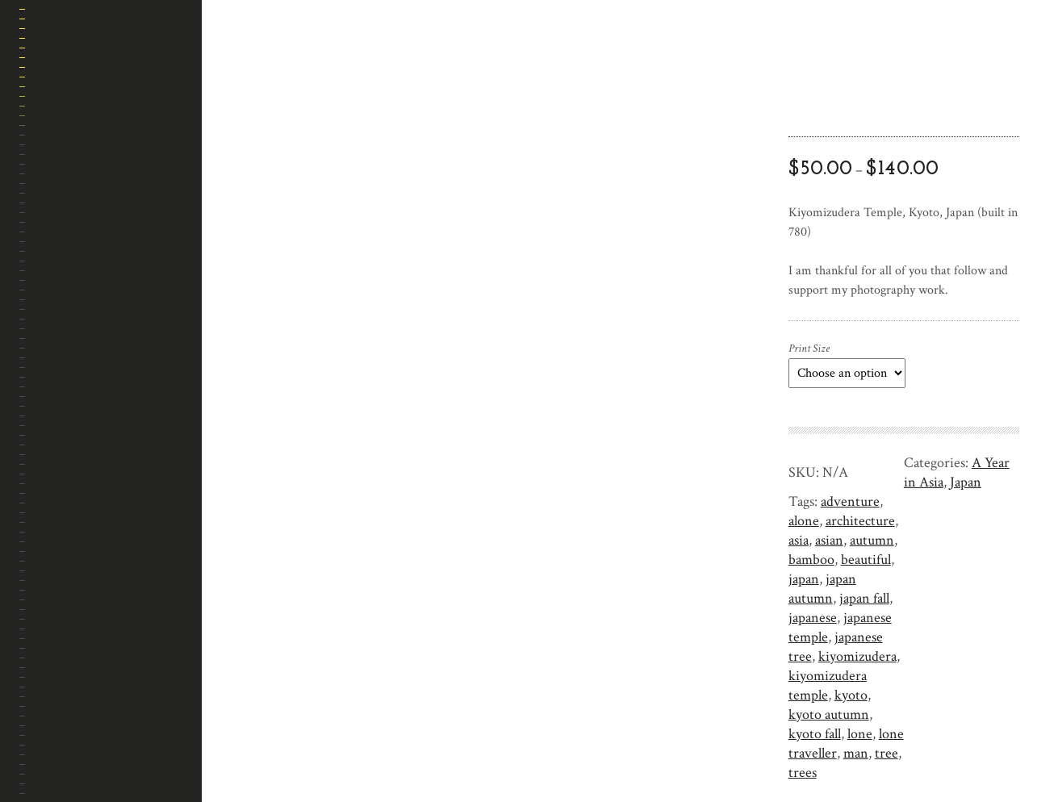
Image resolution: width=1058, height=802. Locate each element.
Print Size (809, 348)
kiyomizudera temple (827, 685)
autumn (872, 540)
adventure (850, 501)
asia (798, 540)
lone (859, 734)
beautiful (866, 559)
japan (803, 579)
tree (886, 753)
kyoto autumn (828, 714)
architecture (860, 521)
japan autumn (822, 589)
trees (802, 772)
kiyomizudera (857, 656)
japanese (812, 617)
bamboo (811, 559)
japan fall (864, 598)
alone (803, 521)
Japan (965, 482)
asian (829, 540)
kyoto (851, 695)
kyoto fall (814, 734)
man (855, 753)
